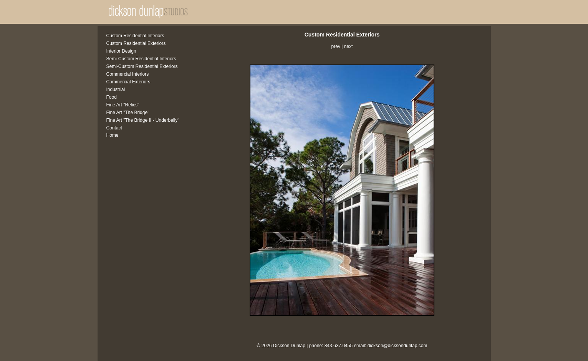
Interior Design (121, 51)
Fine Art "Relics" (122, 105)
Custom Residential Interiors (135, 35)
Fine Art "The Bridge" (127, 112)
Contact (114, 128)
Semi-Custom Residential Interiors (141, 58)
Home (112, 135)
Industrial (115, 89)
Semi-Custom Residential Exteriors (142, 66)
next (348, 46)
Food (111, 97)
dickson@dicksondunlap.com (397, 345)
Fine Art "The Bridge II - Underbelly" (142, 120)
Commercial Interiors (127, 74)
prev (335, 46)
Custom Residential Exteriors (136, 43)
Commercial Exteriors (128, 81)
